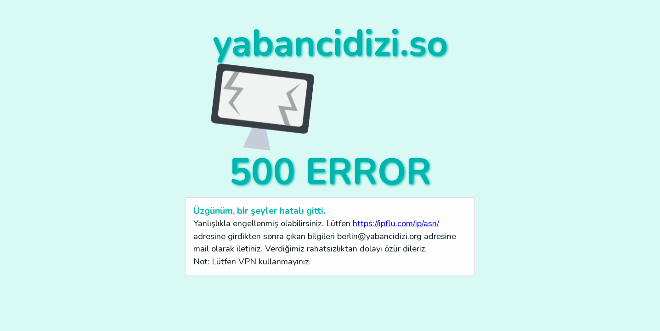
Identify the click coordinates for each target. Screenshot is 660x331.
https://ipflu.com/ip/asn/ (396, 223)
